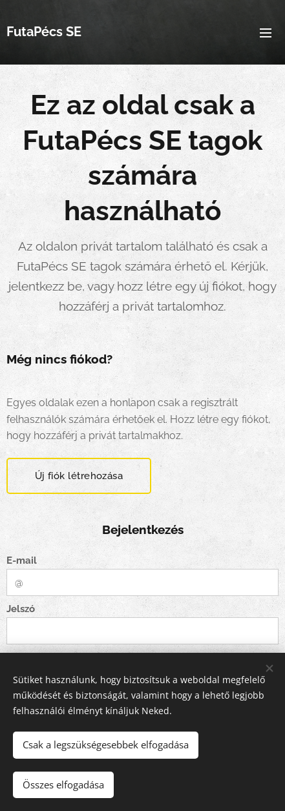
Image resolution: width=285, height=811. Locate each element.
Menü (265, 33)
